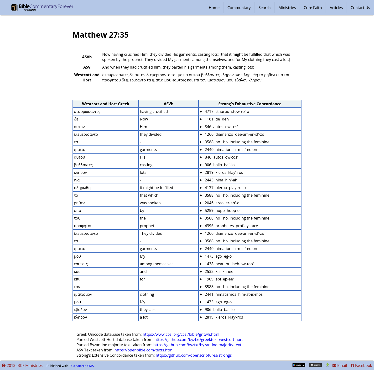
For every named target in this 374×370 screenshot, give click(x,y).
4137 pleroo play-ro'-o (225, 187)
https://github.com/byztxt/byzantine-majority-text (197, 344)
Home (214, 7)
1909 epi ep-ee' (219, 279)
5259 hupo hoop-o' (222, 210)
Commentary (239, 7)
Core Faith (313, 7)
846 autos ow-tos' (221, 126)
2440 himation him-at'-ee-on (230, 149)
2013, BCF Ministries (22, 365)
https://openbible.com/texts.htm (143, 350)
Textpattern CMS (81, 366)
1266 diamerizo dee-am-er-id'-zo (234, 134)
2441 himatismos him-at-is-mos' (233, 294)
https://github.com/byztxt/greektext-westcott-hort (198, 339)
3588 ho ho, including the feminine (236, 142)
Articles (336, 7)
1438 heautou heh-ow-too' (229, 263)
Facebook (361, 365)
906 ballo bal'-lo (219, 164)
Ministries (287, 7)
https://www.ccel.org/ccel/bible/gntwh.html (181, 334)
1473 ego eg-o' (218, 256)
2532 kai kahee (218, 271)
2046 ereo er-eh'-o (221, 202)
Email (339, 365)
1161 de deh (216, 119)
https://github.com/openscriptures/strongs (194, 355)
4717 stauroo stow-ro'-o (226, 111)
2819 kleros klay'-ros (223, 172)
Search (265, 7)
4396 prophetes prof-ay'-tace (231, 225)
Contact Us (360, 7)
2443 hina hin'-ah (220, 180)
